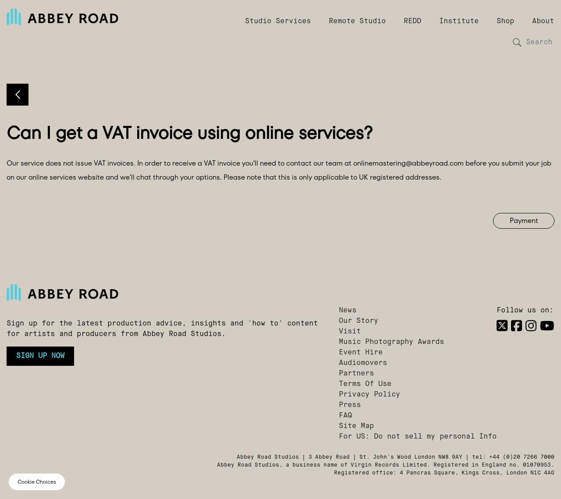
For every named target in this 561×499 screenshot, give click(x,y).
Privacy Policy (369, 394)
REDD (412, 21)
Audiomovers (363, 363)
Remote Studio (357, 21)
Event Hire (361, 352)
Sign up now (40, 356)
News (347, 310)
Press (350, 405)
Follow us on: (525, 310)
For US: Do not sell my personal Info (418, 436)
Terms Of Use (365, 384)
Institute (459, 21)
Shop (505, 21)
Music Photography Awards (391, 342)
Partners (356, 373)
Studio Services (278, 21)
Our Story (358, 321)
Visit (350, 331)
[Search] (537, 42)
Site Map (356, 426)
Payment (524, 221)
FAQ (345, 415)
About (543, 21)
